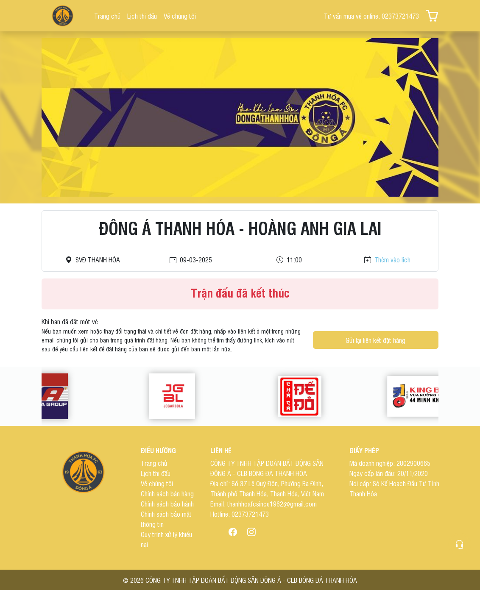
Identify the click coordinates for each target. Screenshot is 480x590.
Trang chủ (107, 15)
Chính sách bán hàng (167, 493)
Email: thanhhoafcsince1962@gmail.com (263, 503)
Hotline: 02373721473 (239, 513)
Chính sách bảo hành (167, 503)
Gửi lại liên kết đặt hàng (375, 340)
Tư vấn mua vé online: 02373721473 (371, 15)
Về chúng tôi (180, 15)
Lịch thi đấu (142, 15)
